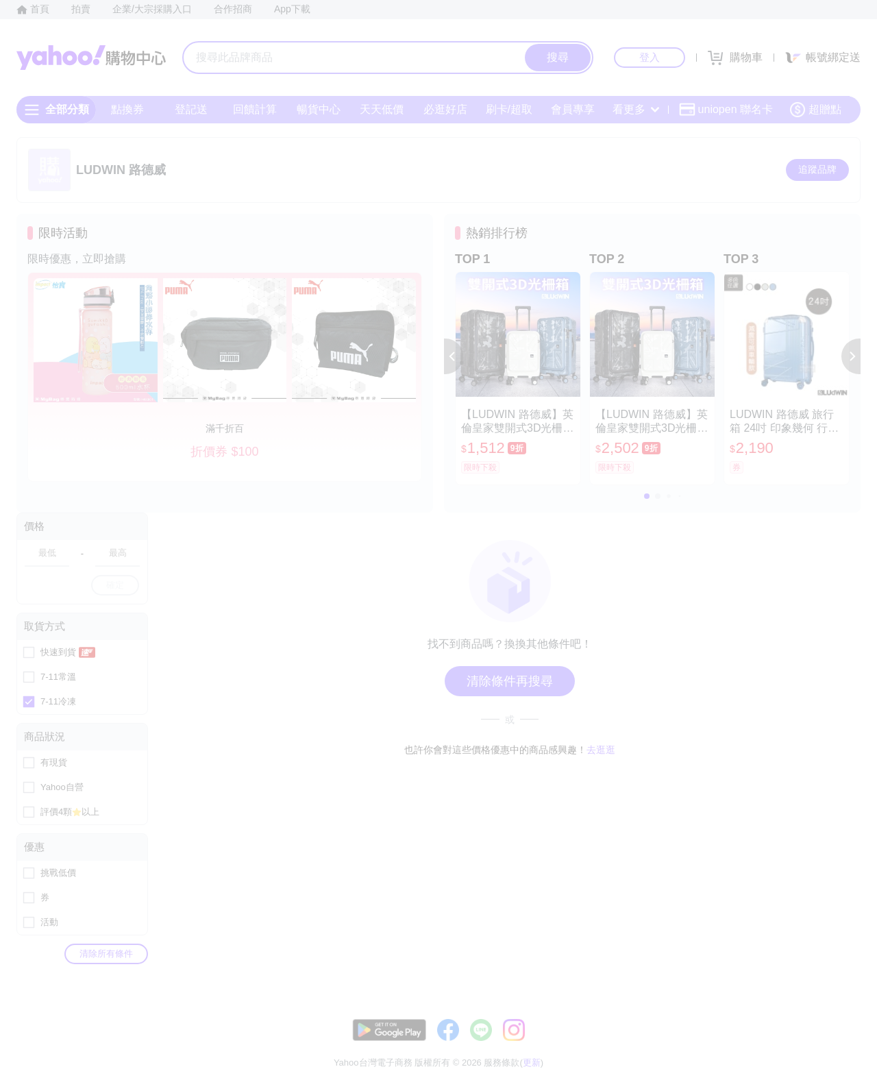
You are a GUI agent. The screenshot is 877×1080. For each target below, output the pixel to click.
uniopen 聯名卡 (726, 109)
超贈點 (815, 109)
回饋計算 (255, 109)
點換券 (127, 109)
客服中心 (593, 1045)
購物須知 (697, 1045)
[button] (453, 356)
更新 (849, 1029)
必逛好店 (445, 109)
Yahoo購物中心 (91, 57)
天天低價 (382, 109)
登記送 (191, 109)
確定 (115, 585)
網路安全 (748, 1045)
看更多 (636, 109)
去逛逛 (600, 749)
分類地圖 (843, 1045)
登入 (649, 57)
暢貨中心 (319, 109)
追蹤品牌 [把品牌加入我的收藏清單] (817, 169)
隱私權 (795, 1045)
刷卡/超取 (509, 109)
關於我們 (645, 1045)
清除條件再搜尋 (510, 681)
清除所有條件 (106, 953)
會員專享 (573, 109)
